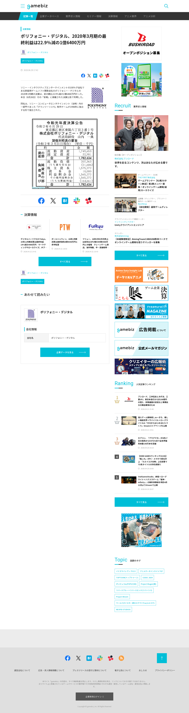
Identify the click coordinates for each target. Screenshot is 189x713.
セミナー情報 (94, 16)
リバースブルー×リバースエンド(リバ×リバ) (134, 590)
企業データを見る (65, 352)
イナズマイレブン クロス (126, 571)
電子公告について (123, 670)
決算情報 (113, 16)
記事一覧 (28, 16)
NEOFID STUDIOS (123, 609)
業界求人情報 (73, 16)
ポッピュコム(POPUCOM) (126, 584)
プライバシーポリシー (165, 670)
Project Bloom (122, 596)
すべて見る (65, 261)
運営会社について (22, 670)
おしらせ (143, 670)
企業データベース (49, 16)
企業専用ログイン (95, 696)
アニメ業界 (130, 16)
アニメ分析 (149, 16)
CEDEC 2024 (147, 577)
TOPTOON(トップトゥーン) (127, 577)
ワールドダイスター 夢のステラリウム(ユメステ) (135, 603)
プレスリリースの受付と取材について (89, 670)
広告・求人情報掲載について (51, 670)
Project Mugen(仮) (148, 584)
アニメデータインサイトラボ (151, 571)
